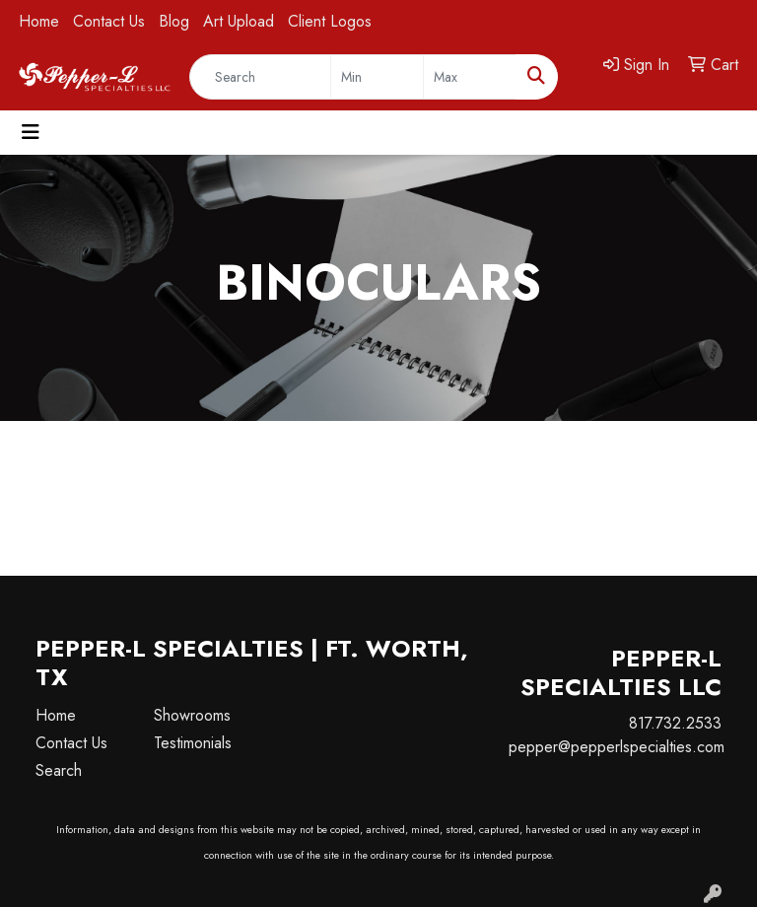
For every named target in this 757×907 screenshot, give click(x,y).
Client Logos (330, 21)
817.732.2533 (675, 723)
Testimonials (193, 743)
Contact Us (109, 21)
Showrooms (192, 715)
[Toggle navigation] (30, 132)
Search (58, 770)
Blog (174, 21)
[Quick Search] (260, 77)
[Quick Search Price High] (469, 77)
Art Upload (238, 21)
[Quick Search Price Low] (377, 77)
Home (39, 21)
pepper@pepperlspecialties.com (616, 746)
